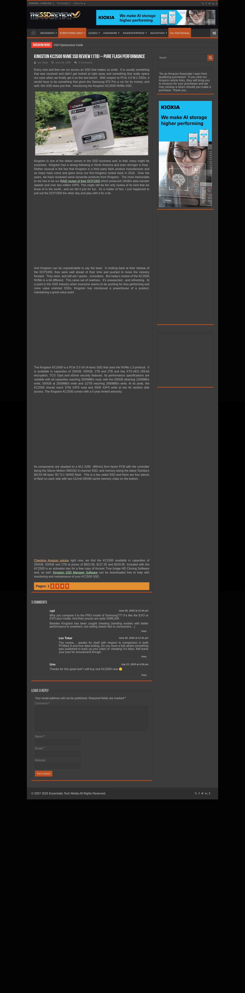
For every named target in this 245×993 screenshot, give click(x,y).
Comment (42, 703)
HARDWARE (110, 33)
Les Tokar (42, 62)
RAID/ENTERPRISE (134, 33)
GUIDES (93, 33)
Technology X (63, 3)
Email (39, 748)
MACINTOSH (157, 33)
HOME (33, 32)
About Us (78, 3)
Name (40, 736)
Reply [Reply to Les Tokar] (144, 656)
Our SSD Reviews (179, 33)
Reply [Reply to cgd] (144, 631)
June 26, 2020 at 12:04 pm (133, 610)
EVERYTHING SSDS (71, 33)
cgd (52, 610)
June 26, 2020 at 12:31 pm (133, 638)
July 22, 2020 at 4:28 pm (134, 664)
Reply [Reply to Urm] (144, 675)
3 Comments (85, 62)
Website (40, 760)
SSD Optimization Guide (68, 45)
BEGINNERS (47, 33)
